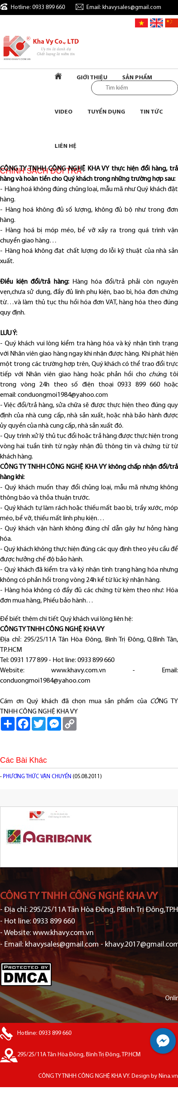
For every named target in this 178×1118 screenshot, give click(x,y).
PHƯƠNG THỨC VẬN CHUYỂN (37, 776)
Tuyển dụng (106, 112)
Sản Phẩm (137, 78)
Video (64, 112)
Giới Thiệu (92, 78)
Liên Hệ (66, 146)
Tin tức (151, 112)
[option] (89, 837)
